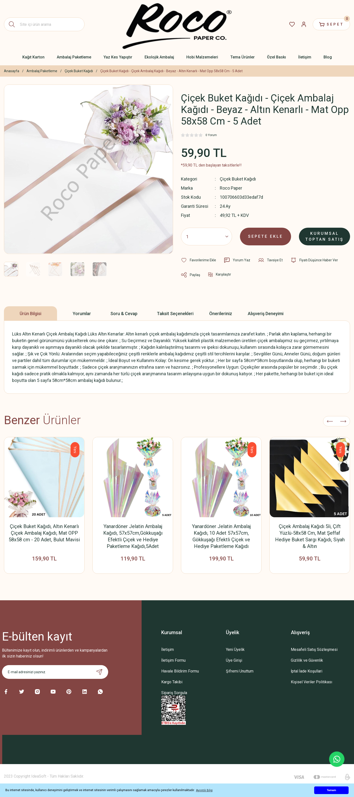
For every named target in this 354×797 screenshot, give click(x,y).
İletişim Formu (173, 660)
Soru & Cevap (123, 313)
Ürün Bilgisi (30, 313)
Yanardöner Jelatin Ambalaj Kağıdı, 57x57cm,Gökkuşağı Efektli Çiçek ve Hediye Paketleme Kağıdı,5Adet (132, 536)
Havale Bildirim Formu (180, 671)
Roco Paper (231, 188)
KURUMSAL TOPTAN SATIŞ (324, 236)
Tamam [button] (331, 790)
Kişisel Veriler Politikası (311, 682)
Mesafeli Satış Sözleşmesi (314, 649)
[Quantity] (206, 236)
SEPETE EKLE (265, 236)
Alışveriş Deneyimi (265, 313)
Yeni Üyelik (235, 649)
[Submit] (99, 672)
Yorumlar (82, 313)
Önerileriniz (220, 313)
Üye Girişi (234, 660)
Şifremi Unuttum (239, 671)
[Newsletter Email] (55, 672)
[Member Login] (304, 24)
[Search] (44, 24)
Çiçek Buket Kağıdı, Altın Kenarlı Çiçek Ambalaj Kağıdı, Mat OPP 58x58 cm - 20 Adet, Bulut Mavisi (44, 533)
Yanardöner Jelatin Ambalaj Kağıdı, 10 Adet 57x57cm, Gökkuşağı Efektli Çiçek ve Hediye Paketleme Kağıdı (221, 536)
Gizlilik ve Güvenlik (307, 660)
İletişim (167, 649)
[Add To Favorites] (198, 260)
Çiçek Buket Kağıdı (238, 179)
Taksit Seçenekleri (175, 313)
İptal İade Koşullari (306, 671)
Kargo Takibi (171, 682)
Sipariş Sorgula (174, 692)
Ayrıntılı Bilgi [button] (204, 790)
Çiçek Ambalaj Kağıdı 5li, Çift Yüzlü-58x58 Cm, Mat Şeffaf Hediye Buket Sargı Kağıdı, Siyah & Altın (310, 536)
